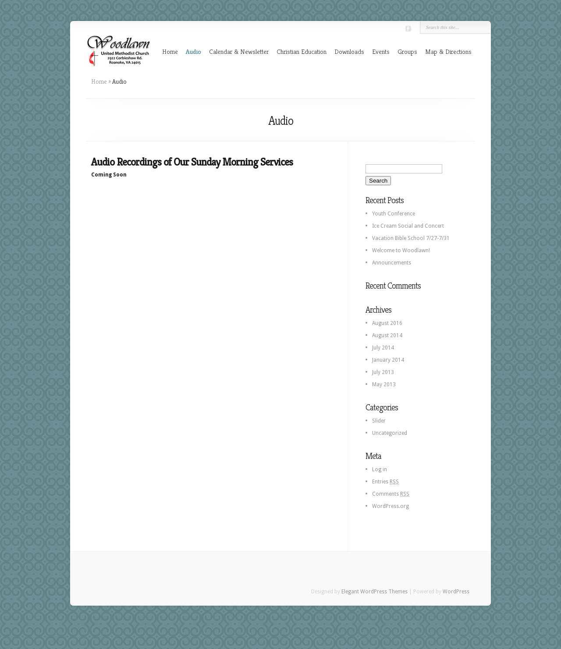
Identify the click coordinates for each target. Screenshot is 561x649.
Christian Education (302, 51)
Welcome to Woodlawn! (401, 250)
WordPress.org (390, 506)
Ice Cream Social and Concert (408, 226)
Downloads (349, 51)
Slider (379, 421)
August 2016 (387, 323)
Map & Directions (448, 51)
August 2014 (387, 335)
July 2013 (383, 372)
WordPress (456, 592)
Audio (193, 51)
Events (381, 51)
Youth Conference (393, 214)
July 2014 (383, 348)
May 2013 (384, 384)
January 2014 (388, 360)
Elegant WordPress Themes (374, 592)
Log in (379, 469)
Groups (407, 51)
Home (170, 51)
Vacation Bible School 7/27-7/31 (411, 238)
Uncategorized (389, 433)
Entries (385, 482)
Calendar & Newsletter (239, 51)
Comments (390, 494)
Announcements (391, 263)
